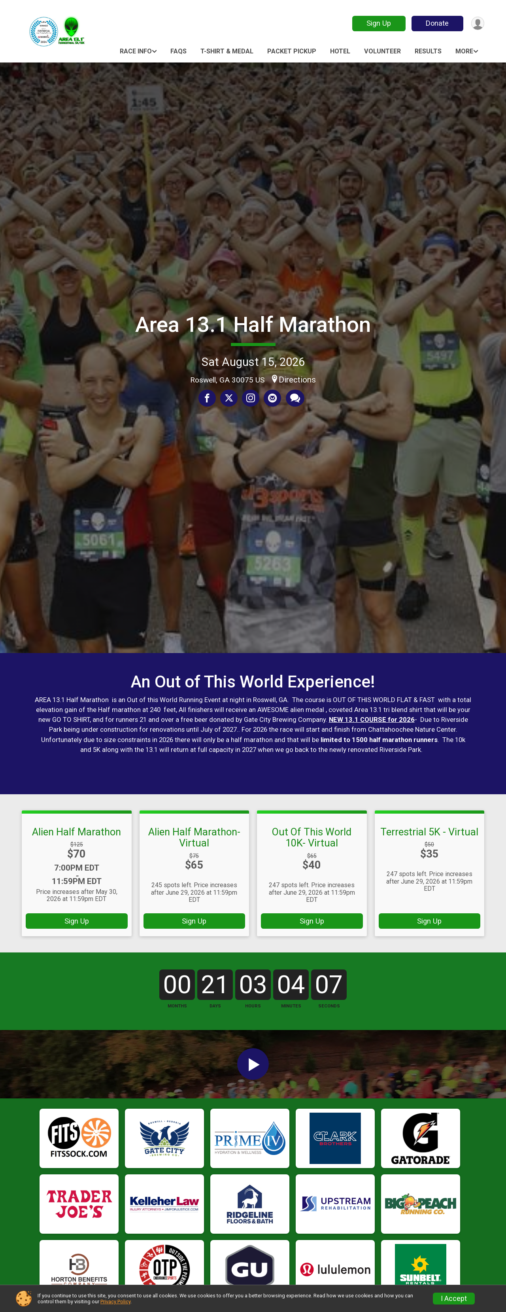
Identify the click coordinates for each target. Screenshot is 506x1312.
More (464, 51)
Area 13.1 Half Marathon (253, 324)
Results (428, 51)
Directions (297, 379)
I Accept (454, 1299)
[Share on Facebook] (208, 398)
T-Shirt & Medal (226, 51)
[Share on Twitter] (229, 398)
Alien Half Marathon (76, 832)
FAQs (178, 51)
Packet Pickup (291, 51)
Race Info (136, 51)
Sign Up (377, 23)
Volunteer (382, 51)
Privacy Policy (115, 1301)
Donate (436, 23)
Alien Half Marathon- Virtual (194, 837)
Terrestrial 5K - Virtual (429, 832)
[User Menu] (477, 23)
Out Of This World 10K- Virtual (311, 837)
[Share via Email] (272, 398)
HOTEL (340, 51)
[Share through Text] (294, 398)
